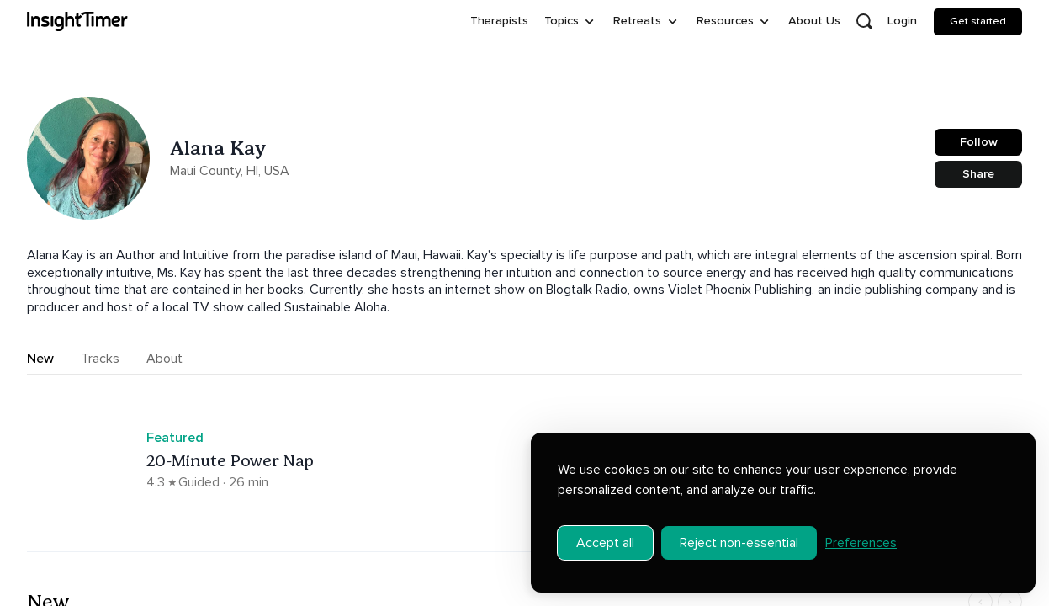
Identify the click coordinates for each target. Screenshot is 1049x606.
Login (902, 20)
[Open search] (863, 21)
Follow (979, 142)
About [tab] (164, 358)
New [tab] (40, 358)
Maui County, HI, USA (229, 170)
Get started (978, 21)
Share (978, 174)
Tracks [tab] (100, 358)
